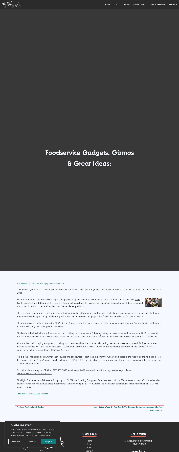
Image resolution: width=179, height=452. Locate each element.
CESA (137, 299)
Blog (89, 447)
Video (126, 4)
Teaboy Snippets (157, 4)
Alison (45, 393)
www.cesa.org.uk (25, 387)
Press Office (139, 4)
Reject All (32, 442)
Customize (16, 442)
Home (107, 4)
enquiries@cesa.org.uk (84, 370)
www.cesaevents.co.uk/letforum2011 (34, 373)
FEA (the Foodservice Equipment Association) (44, 283)
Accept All (48, 442)
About (117, 4)
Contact (173, 4)
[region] (32, 434)
